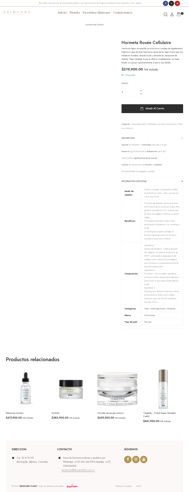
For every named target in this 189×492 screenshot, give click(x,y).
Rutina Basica (171, 124)
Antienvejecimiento (138, 124)
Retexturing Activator (14, 413)
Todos (146, 308)
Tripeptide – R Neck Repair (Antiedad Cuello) (159, 415)
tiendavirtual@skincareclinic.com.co (78, 470)
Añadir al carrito (155, 108)
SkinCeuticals (149, 315)
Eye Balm (56, 413)
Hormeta (161, 124)
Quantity (125, 83)
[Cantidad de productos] (127, 92)
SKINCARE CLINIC (28, 486)
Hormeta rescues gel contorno (110, 413)
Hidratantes (152, 124)
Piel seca (147, 321)
